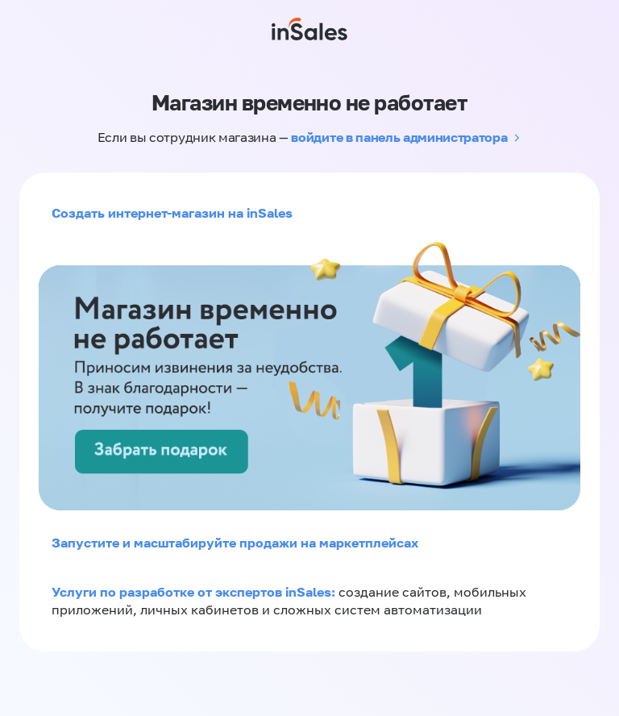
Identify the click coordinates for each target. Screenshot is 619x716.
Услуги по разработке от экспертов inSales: (195, 592)
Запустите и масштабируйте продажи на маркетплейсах (235, 543)
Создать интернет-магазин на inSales (172, 213)
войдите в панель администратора (399, 137)
